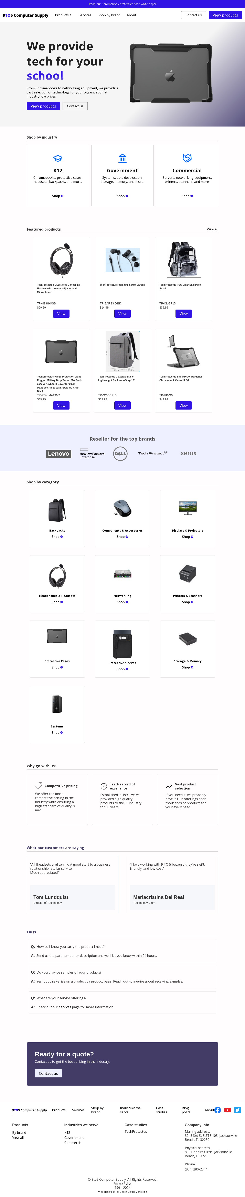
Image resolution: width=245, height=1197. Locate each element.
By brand (19, 1132)
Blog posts (186, 1110)
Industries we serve (130, 1110)
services (65, 1007)
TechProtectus (136, 1131)
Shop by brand (109, 15)
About (131, 15)
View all (212, 229)
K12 (67, 1132)
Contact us (193, 15)
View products (225, 15)
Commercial (73, 1143)
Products (59, 1110)
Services (85, 15)
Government (74, 1138)
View (61, 313)
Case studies (161, 1110)
